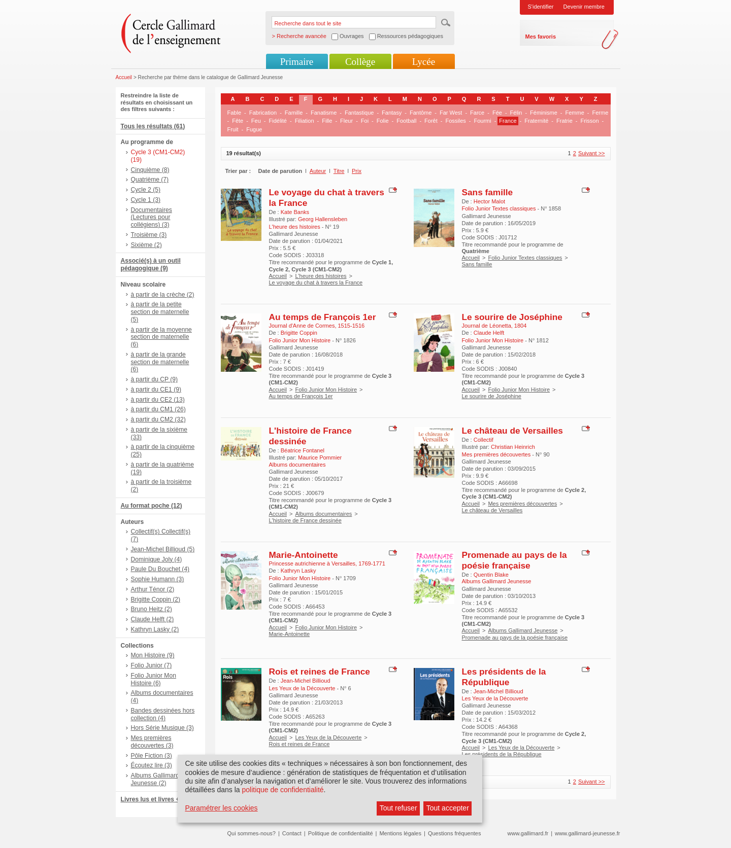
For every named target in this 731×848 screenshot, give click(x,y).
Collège (360, 61)
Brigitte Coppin (299, 333)
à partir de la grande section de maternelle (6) (160, 362)
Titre (339, 171)
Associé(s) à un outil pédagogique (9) (151, 264)
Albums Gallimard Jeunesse (522, 630)
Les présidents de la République (504, 676)
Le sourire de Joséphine (512, 317)
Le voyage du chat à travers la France (316, 282)
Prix (356, 171)
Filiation (304, 121)
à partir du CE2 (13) (158, 399)
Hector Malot (489, 201)
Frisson (589, 121)
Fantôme (420, 113)
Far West (451, 113)
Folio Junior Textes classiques (525, 258)
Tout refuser (398, 808)
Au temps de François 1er (322, 317)
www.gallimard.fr (528, 833)
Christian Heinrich (513, 447)
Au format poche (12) (151, 505)
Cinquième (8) (150, 169)
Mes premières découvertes (522, 504)
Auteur (318, 171)
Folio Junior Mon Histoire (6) (153, 679)
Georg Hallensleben (322, 219)
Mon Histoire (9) (153, 655)
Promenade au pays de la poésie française (514, 560)
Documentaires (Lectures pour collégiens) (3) (151, 217)
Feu (256, 121)
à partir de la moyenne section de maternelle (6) (161, 337)
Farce (477, 113)
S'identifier (541, 7)
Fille (327, 121)
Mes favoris (540, 36)
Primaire (296, 61)
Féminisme (543, 113)
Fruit (233, 129)
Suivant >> (591, 153)
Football (406, 121)
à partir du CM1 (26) (158, 409)
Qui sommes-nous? (251, 833)
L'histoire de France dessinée (305, 520)
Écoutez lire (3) (151, 765)
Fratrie (564, 121)
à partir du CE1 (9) (156, 389)
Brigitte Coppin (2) (155, 599)
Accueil (124, 77)
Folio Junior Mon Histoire (326, 389)
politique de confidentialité (282, 790)
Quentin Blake (491, 575)
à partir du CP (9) (154, 379)
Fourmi (482, 121)
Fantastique (359, 113)
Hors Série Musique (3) (162, 727)
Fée (497, 113)
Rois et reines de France (319, 671)
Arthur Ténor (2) (153, 589)
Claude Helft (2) (152, 619)
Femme (575, 113)
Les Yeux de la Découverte (328, 737)
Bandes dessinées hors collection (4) (163, 714)
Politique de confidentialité (340, 833)
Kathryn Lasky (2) (155, 629)
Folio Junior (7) (151, 665)
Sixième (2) (146, 245)
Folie (383, 121)
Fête (237, 121)
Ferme (600, 113)
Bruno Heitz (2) (151, 609)
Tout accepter (447, 808)
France (507, 121)
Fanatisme (324, 113)
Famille (294, 113)
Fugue (254, 129)
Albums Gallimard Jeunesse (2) (155, 779)
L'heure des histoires (320, 276)
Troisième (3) (149, 234)
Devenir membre (584, 7)
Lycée (423, 61)
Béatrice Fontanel (302, 450)
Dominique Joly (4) (156, 559)
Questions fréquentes (454, 833)
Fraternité (536, 121)
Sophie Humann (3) (157, 579)
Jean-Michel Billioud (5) (163, 549)
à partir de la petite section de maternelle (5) (160, 312)
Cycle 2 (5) (145, 189)
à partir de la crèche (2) (162, 294)
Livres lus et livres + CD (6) (160, 799)
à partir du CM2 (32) (158, 419)
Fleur (346, 121)
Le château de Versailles (512, 431)
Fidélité (278, 121)
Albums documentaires (323, 514)
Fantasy (392, 113)
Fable (234, 113)
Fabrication (263, 113)
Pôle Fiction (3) (151, 755)
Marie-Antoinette (303, 555)
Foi (365, 121)
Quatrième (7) (150, 179)
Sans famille (487, 192)
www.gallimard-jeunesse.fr (587, 833)
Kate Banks (295, 212)
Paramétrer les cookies (221, 808)
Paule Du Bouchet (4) (160, 569)
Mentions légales (400, 833)
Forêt (431, 121)
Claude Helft (489, 333)
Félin (516, 113)
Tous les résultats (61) (153, 126)
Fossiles (455, 121)
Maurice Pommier (320, 457)
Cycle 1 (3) (145, 199)
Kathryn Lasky (298, 571)
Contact (292, 833)
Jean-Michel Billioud (305, 681)
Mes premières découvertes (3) (152, 741)
